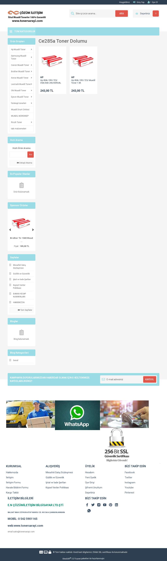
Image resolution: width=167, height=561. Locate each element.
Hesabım (89, 472)
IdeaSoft (66, 558)
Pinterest (129, 492)
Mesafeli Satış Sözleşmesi (59, 472)
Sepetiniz (90, 492)
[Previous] (10, 229)
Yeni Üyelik (90, 477)
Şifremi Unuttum (93, 487)
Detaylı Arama (24, 163)
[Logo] (26, 16)
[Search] (99, 13)
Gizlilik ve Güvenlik (55, 477)
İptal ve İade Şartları (56, 482)
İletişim (10, 477)
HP (42, 77)
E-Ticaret (77, 559)
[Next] (33, 229)
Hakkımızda (12, 472)
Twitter (128, 477)
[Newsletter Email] (128, 379)
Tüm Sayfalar (25, 310)
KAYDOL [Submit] (149, 379)
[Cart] (146, 13)
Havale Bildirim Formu (17, 487)
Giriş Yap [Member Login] (138, 2)
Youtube (129, 487)
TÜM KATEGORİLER (24, 31)
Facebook (130, 472)
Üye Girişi (89, 482)
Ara (30, 154)
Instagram (130, 482)
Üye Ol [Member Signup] (153, 2)
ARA (121, 13)
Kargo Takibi (12, 492)
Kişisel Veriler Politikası (57, 487)
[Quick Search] (17, 154)
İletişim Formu (13, 482)
